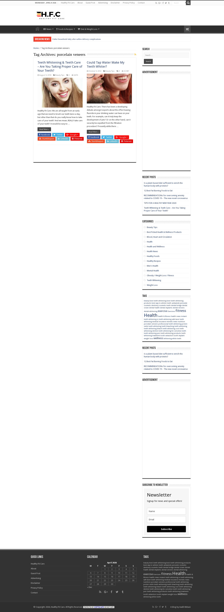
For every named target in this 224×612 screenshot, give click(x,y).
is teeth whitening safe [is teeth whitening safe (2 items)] (166, 319)
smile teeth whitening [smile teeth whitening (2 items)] (152, 326)
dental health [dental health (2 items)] (154, 308)
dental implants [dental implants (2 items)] (166, 308)
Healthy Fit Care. (58, 607)
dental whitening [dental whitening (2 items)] (150, 311)
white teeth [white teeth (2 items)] (176, 339)
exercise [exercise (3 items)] (162, 311)
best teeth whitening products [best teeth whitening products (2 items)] (178, 563)
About (80, 3)
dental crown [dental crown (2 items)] (179, 567)
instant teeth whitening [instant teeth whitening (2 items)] (168, 577)
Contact (141, 3)
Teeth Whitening (154, 280)
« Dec (89, 587)
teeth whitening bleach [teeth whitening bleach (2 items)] (153, 329)
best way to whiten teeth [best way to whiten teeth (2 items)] (161, 303)
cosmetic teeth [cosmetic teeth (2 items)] (165, 305)
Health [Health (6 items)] (150, 315)
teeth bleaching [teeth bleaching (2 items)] (168, 326)
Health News (152, 251)
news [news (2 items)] (175, 322)
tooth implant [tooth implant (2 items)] (179, 336)
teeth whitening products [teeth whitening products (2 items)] (171, 333)
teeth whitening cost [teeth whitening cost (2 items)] (171, 329)
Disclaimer (115, 3)
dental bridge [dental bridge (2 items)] (176, 305)
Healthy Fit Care (67, 3)
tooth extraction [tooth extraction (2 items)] (166, 336)
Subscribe (166, 529)
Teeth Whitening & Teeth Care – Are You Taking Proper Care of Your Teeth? (59, 66)
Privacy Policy (129, 3)
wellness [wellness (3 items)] (158, 338)
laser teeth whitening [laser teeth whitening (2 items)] (155, 580)
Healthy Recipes (154, 261)
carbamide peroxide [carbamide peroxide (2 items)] (179, 303)
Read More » (44, 129)
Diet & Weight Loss (87, 29)
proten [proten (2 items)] (184, 324)
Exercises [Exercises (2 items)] (171, 311)
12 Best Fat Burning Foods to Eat (158, 190)
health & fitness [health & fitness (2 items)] (164, 316)
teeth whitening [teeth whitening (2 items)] (180, 326)
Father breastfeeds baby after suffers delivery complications (76, 39)
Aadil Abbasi (185, 607)
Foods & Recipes (64, 29)
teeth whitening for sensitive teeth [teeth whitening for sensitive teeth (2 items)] (172, 331)
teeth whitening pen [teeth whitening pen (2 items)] (152, 333)
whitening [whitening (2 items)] (168, 339)
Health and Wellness (156, 246)
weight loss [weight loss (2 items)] (148, 339)
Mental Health (153, 270)
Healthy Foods (153, 256)
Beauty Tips (59, 75)
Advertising (103, 3)
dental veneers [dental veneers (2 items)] (178, 308)
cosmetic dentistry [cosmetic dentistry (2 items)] (151, 305)
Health (149, 242)
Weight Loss (152, 285)
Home (37, 28)
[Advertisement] (131, 15)
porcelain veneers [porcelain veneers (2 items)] (151, 324)
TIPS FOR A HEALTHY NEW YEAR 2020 (160, 203)
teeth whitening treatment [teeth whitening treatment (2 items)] (178, 591)
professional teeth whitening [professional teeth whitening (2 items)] (169, 324)
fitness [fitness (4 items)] (180, 311)
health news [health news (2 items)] (176, 316)
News (47, 29)
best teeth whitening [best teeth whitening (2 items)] (158, 301)
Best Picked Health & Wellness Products (164, 232)
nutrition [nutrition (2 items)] (181, 322)
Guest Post (90, 3)
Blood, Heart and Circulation (159, 237)
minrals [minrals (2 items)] (170, 322)
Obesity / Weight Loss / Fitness (160, 275)
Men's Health (152, 266)
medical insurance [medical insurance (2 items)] (159, 322)
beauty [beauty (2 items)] (146, 301)
